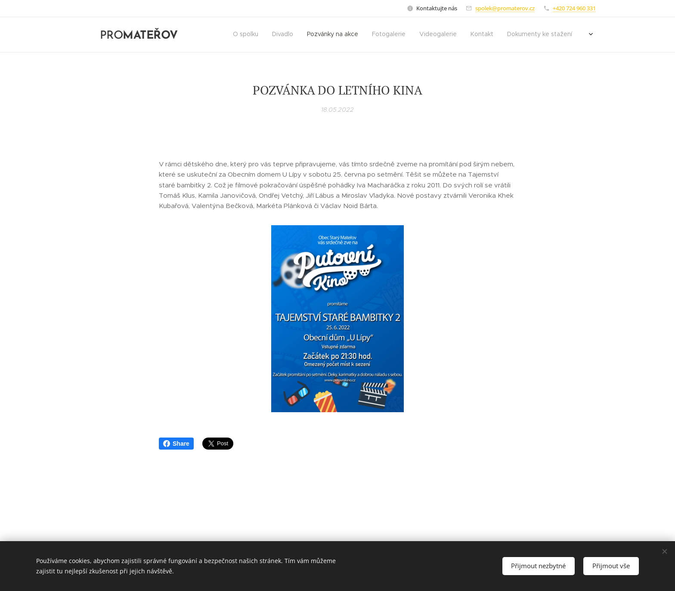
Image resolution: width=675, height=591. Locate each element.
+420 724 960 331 (574, 8)
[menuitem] (501, 35)
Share (176, 443)
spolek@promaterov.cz (505, 8)
